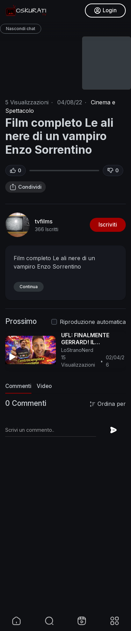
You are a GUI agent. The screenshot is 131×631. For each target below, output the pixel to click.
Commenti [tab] (18, 386)
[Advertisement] (65, 544)
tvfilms (43, 221)
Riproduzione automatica (93, 321)
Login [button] (105, 10)
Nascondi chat (20, 28)
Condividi (25, 186)
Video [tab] (44, 386)
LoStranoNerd (77, 350)
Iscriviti (108, 224)
